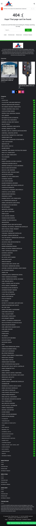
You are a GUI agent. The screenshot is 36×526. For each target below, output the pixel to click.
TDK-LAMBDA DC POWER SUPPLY (9, 423)
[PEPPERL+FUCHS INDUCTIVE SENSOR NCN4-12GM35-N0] (9, 70)
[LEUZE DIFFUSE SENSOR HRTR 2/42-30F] (27, 73)
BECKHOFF (4, 159)
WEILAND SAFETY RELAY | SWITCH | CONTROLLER (13, 366)
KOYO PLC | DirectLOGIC (7, 244)
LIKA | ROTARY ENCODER (7, 181)
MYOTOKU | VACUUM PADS (8, 409)
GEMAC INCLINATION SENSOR (8, 324)
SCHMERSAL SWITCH (6, 431)
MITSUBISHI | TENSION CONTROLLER (10, 235)
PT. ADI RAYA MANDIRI (23, 516)
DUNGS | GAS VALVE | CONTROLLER (10, 388)
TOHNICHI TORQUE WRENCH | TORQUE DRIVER (12, 355)
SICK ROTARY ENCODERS (7, 174)
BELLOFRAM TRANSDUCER (8, 353)
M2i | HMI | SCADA (6, 307)
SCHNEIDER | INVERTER (7, 178)
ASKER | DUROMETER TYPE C (8, 368)
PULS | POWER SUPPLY (7, 239)
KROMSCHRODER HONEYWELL (9, 194)
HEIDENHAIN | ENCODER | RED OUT (9, 163)
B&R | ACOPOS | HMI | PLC (7, 146)
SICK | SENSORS (5, 115)
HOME (5, 34)
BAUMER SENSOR (6, 148)
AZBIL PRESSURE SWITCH (7, 281)
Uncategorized (5, 418)
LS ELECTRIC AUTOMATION (8, 292)
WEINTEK (4, 453)
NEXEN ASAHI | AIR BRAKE (8, 357)
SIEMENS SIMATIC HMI (7, 137)
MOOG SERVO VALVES (7, 259)
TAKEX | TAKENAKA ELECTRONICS (9, 276)
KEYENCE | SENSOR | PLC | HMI (9, 128)
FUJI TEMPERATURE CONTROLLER (9, 200)
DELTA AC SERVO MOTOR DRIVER (9, 167)
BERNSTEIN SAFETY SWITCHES (8, 438)
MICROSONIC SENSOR (7, 342)
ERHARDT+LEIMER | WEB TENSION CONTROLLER (12, 185)
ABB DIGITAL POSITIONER (7, 209)
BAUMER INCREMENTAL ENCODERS (10, 183)
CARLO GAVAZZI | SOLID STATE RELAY (10, 392)
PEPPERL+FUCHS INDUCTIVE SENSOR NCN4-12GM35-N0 (14, 8)
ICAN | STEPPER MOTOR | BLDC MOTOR (10, 364)
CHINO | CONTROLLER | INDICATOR (9, 250)
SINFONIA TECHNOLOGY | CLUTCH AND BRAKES (12, 165)
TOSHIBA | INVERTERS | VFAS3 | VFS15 (10, 109)
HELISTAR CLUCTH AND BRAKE (9, 337)
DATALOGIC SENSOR (6, 340)
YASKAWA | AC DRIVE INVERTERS (9, 220)
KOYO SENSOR (5, 300)
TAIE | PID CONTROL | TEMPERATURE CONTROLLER (13, 237)
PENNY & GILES (5, 213)
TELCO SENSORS (5, 157)
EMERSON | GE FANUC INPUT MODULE (10, 122)
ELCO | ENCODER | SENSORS (8, 215)
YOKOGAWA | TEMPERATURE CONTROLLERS (11, 233)
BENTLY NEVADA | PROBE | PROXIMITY (10, 228)
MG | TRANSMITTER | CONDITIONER (12, 135)
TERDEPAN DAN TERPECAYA (22, 517)
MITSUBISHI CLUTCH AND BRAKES (9, 204)
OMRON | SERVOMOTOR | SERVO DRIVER (11, 202)
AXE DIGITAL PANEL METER (11, 242)
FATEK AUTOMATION (6, 298)
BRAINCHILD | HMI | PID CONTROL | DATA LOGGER (13, 375)
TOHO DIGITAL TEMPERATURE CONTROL (11, 266)
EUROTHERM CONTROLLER (8, 311)
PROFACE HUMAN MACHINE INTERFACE (11, 104)
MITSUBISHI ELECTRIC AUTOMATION (10, 117)
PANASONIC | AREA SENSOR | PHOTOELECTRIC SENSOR (14, 150)
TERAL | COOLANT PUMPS (7, 314)
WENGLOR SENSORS (6, 261)
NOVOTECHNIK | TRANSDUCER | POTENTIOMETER (13, 139)
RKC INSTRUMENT (6, 207)
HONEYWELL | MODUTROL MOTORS (10, 133)
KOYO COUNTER (5, 449)
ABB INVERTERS (5, 222)
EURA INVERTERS (6, 370)
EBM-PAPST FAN (5, 143)
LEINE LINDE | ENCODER (7, 329)
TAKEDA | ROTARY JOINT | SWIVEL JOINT (10, 444)
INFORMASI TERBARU (27, 34)
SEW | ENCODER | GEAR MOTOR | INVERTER (11, 399)
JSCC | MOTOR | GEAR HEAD (8, 211)
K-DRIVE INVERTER (6, 447)
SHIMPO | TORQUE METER (7, 407)
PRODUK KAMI (19, 34)
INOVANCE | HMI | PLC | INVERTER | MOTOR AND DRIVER (14, 130)
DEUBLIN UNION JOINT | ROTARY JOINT (10, 263)
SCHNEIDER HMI (5, 383)
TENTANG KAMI (11, 34)
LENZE (3, 425)
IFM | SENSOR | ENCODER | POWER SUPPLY (11, 106)
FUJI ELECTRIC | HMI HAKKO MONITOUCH (11, 102)
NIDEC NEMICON (5, 427)
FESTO (3, 344)
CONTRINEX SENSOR (6, 442)
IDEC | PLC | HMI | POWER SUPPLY (9, 154)
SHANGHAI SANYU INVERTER (8, 218)
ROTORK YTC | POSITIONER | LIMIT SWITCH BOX (12, 303)
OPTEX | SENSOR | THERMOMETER (9, 285)
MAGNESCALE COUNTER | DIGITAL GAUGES (11, 385)
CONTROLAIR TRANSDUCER (8, 187)
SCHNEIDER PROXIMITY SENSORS (9, 290)
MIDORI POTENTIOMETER (7, 296)
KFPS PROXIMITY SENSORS (8, 318)
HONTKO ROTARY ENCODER (8, 416)
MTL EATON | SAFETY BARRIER (8, 257)
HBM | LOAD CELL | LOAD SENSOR (9, 396)
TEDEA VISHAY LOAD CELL (8, 359)
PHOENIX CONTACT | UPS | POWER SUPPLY (11, 198)
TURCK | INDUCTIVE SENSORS (8, 294)
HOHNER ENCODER (6, 255)
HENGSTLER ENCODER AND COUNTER (10, 305)
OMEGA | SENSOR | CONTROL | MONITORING (11, 372)
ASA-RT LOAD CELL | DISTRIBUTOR (9, 405)
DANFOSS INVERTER (6, 436)
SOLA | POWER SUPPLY (7, 401)
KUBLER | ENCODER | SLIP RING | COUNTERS (11, 161)
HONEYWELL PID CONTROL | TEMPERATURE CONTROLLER (15, 226)
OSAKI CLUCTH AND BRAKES (8, 351)
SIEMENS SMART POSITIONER (8, 361)
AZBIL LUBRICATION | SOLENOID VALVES (11, 327)
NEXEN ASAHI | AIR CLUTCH (8, 377)
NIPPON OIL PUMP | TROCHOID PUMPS (10, 172)
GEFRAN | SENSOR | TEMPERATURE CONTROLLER (13, 381)
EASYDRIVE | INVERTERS (7, 252)
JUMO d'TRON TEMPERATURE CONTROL (11, 346)
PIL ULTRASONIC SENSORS (8, 270)
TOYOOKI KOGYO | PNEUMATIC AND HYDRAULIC (12, 189)
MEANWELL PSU (5, 429)
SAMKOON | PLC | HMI (7, 379)
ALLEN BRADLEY (5, 331)
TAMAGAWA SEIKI (5, 420)
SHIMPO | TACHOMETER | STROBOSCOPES (11, 320)
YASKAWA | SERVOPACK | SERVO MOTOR (11, 126)
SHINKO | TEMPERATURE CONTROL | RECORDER (12, 279)
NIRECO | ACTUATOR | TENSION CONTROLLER (12, 248)
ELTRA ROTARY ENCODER (7, 231)
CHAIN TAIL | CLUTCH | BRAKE (8, 191)
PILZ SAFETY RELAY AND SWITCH (9, 119)
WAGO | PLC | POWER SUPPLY (8, 152)
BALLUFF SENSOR (6, 124)
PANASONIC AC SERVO (7, 196)
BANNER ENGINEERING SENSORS (9, 246)
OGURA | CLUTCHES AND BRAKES (9, 414)
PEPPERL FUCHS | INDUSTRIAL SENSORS (11, 113)
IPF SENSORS (5, 335)
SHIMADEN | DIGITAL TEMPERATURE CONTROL (12, 274)
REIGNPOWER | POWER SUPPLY (9, 316)
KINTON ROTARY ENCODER (7, 433)
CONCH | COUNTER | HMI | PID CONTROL (11, 283)
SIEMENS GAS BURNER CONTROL (9, 348)
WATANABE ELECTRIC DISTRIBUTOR (10, 287)
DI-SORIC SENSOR (6, 412)
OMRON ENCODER (6, 451)
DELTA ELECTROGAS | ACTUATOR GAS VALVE (12, 322)
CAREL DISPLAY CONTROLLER (8, 390)
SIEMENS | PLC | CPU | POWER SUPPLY (10, 176)
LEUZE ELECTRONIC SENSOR (8, 111)
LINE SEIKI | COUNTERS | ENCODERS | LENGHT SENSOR (14, 268)
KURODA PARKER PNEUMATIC (8, 394)
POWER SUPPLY (5, 333)
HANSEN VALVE (5, 440)
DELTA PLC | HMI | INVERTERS (8, 170)
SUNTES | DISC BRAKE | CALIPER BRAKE (10, 309)
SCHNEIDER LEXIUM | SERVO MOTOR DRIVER (12, 224)
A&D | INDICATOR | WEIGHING (8, 403)
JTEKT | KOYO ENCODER (7, 141)
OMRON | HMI (5, 272)
